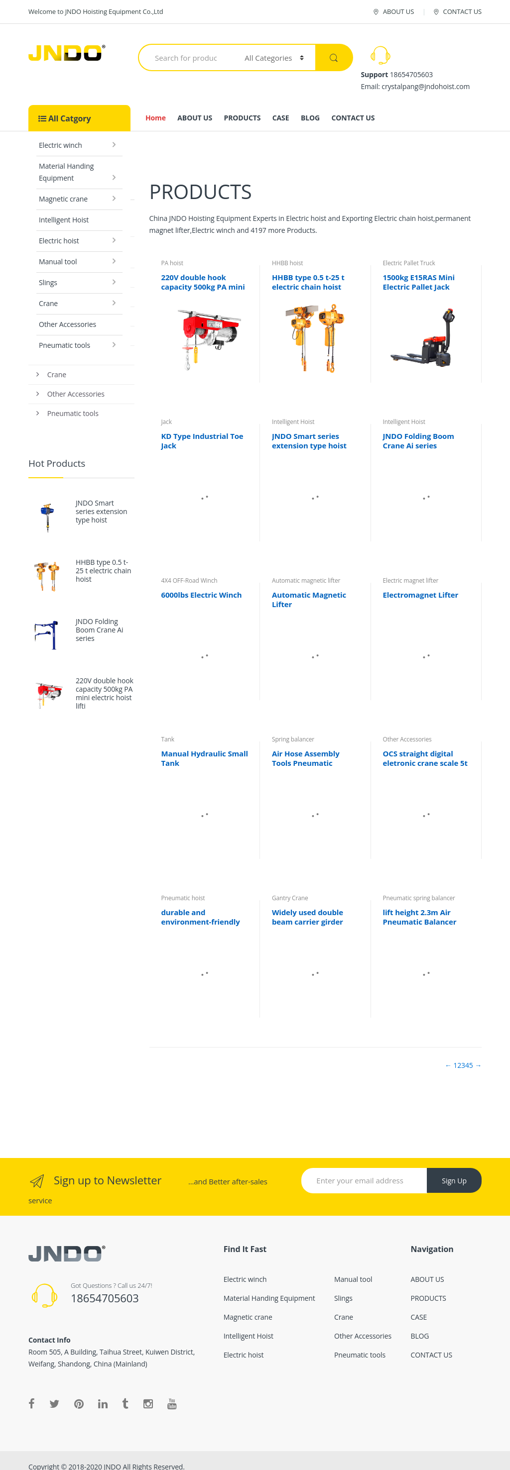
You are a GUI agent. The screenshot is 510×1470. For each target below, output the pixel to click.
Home (155, 104)
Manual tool (58, 248)
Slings (48, 269)
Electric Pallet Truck (408, 250)
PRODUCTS (242, 104)
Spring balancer (293, 726)
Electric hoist (59, 227)
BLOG (310, 104)
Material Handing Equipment (66, 159)
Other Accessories (67, 311)
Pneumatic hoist (183, 885)
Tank (167, 726)
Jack (166, 409)
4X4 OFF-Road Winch (189, 567)
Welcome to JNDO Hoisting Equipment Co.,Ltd (95, 11)
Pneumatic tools (64, 332)
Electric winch (60, 132)
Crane (48, 290)
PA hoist (172, 250)
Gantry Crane (290, 885)
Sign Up (454, 1167)
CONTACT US (457, 11)
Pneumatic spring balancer (418, 885)
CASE (280, 104)
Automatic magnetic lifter (306, 567)
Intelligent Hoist (64, 206)
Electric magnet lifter (410, 567)
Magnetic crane (63, 186)
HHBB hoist (287, 250)
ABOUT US (393, 11)
